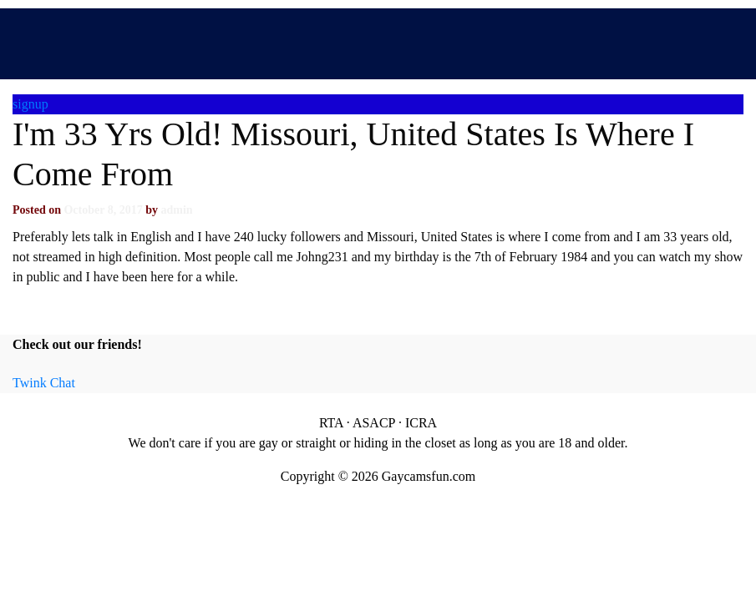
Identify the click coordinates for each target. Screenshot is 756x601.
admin (176, 210)
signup (30, 104)
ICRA (421, 423)
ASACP (374, 423)
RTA (331, 423)
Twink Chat (44, 383)
